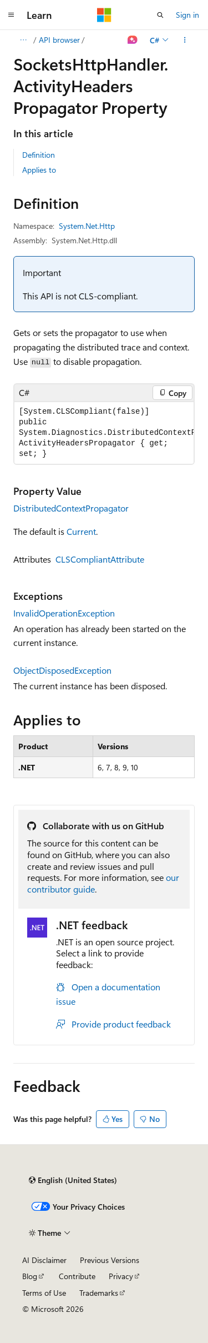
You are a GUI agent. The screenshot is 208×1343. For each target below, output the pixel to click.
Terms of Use (44, 1292)
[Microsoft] (104, 15)
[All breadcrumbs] (23, 40)
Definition (38, 154)
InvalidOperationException (64, 613)
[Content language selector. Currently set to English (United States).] (73, 1180)
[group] (104, 433)
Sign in (187, 14)
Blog (29, 1276)
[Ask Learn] (133, 40)
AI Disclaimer (44, 1260)
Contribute (77, 1276)
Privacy (121, 1276)
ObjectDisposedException (62, 670)
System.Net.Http (87, 226)
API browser (59, 39)
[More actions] (185, 40)
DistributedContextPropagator (71, 508)
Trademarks (98, 1292)
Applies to (39, 169)
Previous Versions (109, 1260)
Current (81, 531)
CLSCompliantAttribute (99, 559)
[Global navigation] (11, 15)
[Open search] (160, 15)
